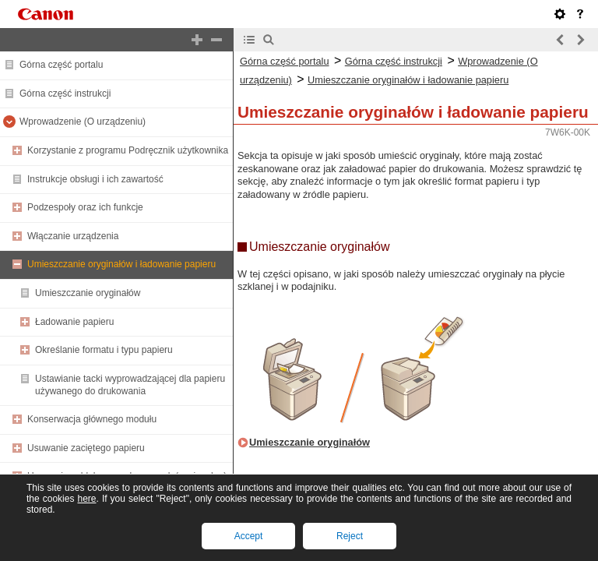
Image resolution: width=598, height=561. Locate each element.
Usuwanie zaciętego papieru (86, 448)
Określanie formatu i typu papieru (104, 349)
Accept (248, 536)
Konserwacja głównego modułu (92, 419)
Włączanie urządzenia (72, 236)
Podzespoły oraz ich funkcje (85, 207)
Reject (349, 536)
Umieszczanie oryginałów (87, 293)
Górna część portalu (61, 64)
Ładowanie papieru (74, 321)
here (86, 498)
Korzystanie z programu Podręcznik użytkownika (127, 150)
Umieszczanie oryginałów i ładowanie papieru (121, 264)
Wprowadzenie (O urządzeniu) (82, 121)
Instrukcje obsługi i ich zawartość (95, 179)
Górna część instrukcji (65, 93)
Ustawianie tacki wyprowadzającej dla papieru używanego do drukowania (130, 385)
